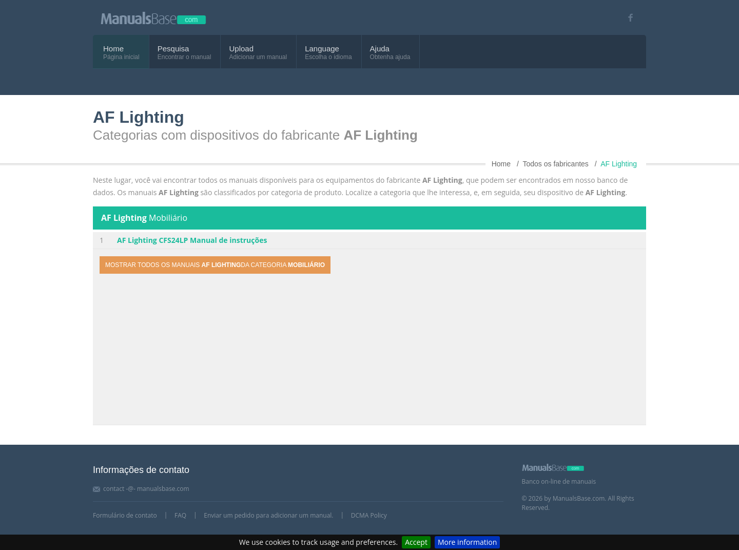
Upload (241, 48)
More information (467, 542)
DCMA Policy (369, 515)
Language (322, 48)
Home (113, 48)
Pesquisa (173, 48)
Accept (416, 542)
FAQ (180, 515)
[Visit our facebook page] (627, 18)
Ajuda (380, 48)
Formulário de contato (125, 515)
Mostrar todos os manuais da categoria (215, 265)
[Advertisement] (369, 351)
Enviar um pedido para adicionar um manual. (268, 515)
